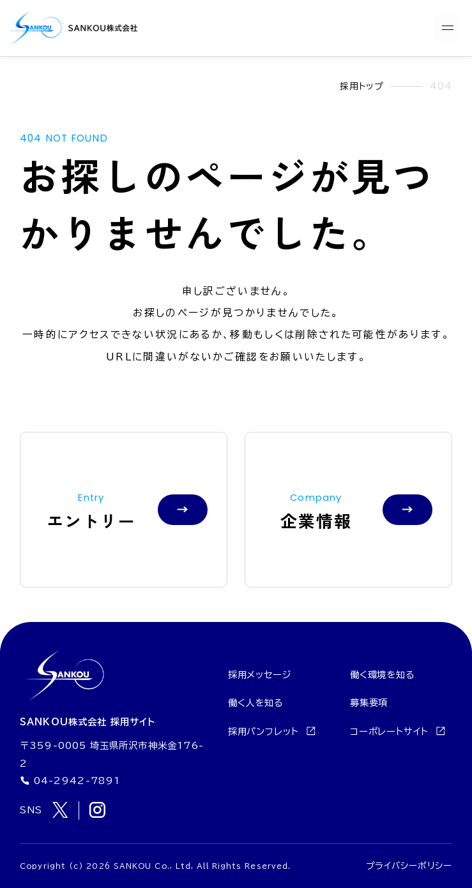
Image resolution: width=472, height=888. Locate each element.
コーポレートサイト (398, 731)
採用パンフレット (272, 731)
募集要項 (369, 702)
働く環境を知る (382, 674)
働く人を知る (256, 702)
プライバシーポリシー (409, 865)
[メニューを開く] (448, 28)
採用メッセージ (260, 674)
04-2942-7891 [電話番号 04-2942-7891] (70, 781)
